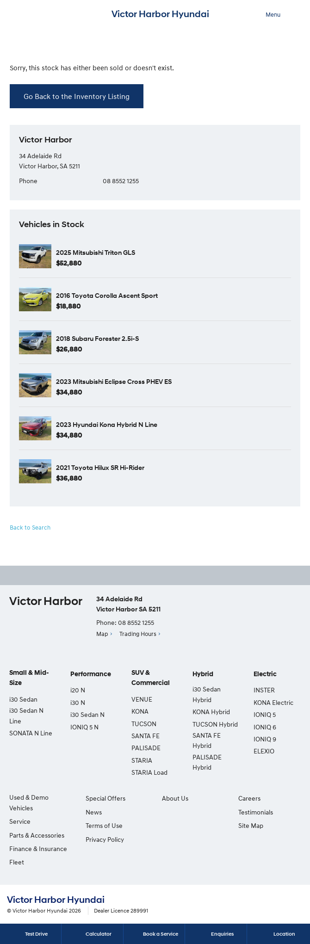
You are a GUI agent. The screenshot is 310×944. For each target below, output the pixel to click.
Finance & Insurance (38, 848)
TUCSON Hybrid (215, 724)
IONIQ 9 (265, 739)
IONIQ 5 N (84, 727)
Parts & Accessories (36, 835)
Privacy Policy (105, 839)
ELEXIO (264, 751)
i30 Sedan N (87, 714)
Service (20, 821)
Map (102, 633)
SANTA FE (145, 736)
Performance (90, 674)
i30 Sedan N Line (26, 715)
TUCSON (143, 724)
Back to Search (30, 527)
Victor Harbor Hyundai (160, 14)
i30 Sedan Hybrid (206, 694)
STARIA (141, 760)
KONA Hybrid (211, 712)
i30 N (77, 702)
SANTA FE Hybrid (206, 740)
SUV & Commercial (150, 678)
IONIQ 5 (265, 714)
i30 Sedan (23, 699)
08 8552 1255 (121, 181)
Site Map (250, 825)
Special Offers (105, 798)
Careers (249, 798)
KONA (140, 711)
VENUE (141, 699)
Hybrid (202, 674)
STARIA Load (149, 772)
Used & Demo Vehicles (29, 802)
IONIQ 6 (265, 727)
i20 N (77, 690)
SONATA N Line (30, 733)
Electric (265, 674)
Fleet (16, 862)
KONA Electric (273, 702)
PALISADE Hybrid (207, 762)
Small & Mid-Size (29, 678)
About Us (175, 798)
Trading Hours (137, 633)
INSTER (264, 690)
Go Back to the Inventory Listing (77, 96)
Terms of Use (104, 825)
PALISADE (146, 748)
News (94, 812)
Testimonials (255, 812)
